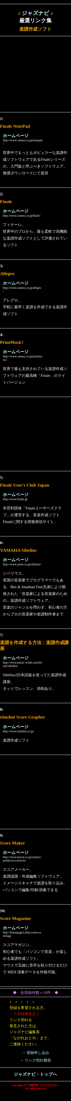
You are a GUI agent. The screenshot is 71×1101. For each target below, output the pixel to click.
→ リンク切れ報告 (35, 1060)
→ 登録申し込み (35, 1053)
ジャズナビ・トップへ (35, 1074)
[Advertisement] (35, 75)
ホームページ (16, 135)
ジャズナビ (35, 13)
